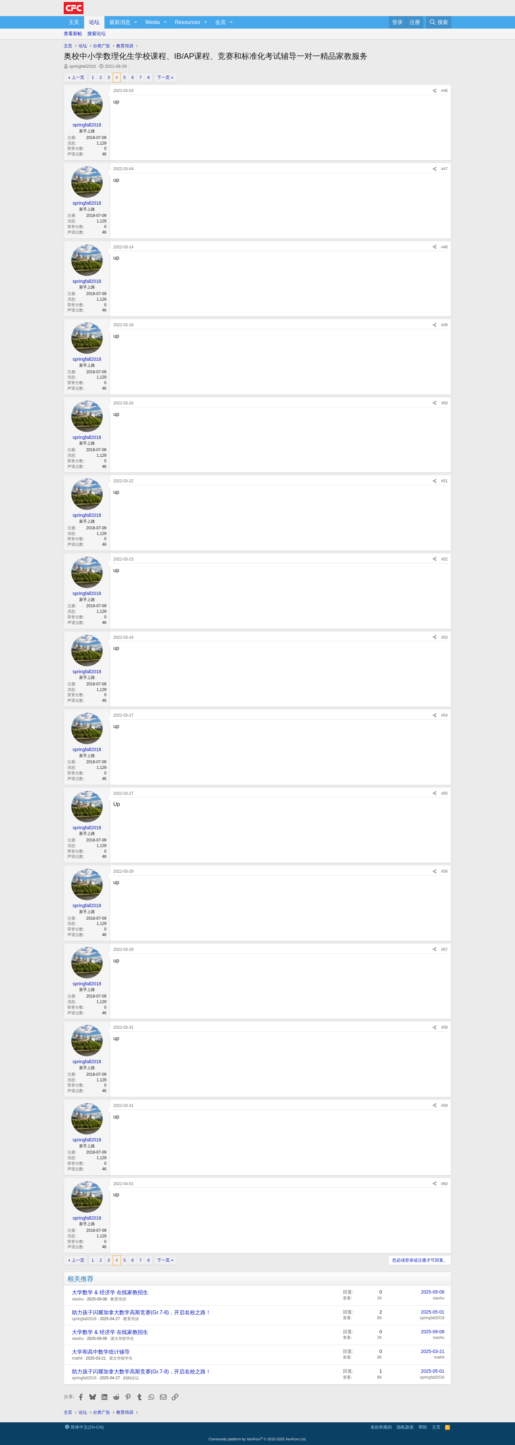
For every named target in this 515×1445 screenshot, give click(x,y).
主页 (74, 22)
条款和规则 (381, 1427)
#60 (444, 1183)
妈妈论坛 (131, 1378)
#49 (444, 325)
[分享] (434, 91)
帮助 (422, 1427)
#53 (444, 637)
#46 (444, 90)
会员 (220, 22)
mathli (77, 1358)
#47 (444, 169)
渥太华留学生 (122, 1338)
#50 (444, 403)
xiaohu (77, 1299)
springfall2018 (82, 66)
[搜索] (438, 22)
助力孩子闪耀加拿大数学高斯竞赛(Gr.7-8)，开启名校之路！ (141, 1312)
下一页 (163, 77)
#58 (444, 1027)
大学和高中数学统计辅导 (101, 1352)
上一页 (78, 77)
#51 (444, 481)
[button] (136, 22)
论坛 (94, 22)
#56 (444, 871)
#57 (444, 949)
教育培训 (118, 1299)
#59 (444, 1105)
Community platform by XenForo (257, 1439)
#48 (444, 247)
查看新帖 (73, 33)
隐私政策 (405, 1427)
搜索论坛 (96, 33)
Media (153, 22)
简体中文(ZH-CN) (84, 1427)
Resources (187, 22)
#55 (444, 793)
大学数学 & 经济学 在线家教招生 (110, 1292)
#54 (444, 715)
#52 (444, 559)
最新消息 (119, 22)
